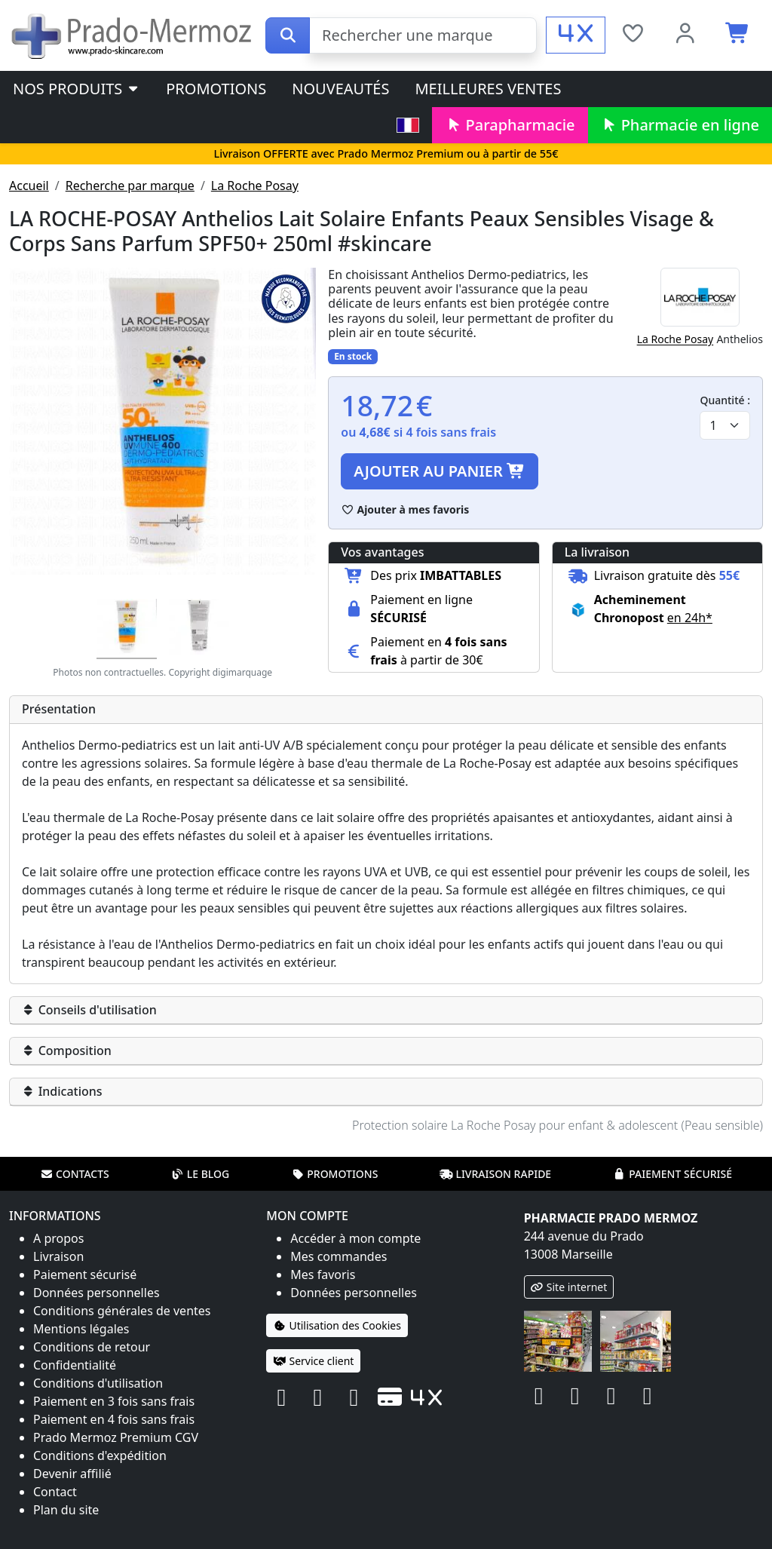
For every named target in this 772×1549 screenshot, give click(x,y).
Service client (313, 1361)
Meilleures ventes (488, 88)
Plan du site (66, 1509)
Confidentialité (74, 1365)
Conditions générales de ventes (122, 1310)
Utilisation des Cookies (337, 1325)
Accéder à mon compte (355, 1238)
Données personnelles (96, 1292)
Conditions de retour (91, 1347)
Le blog (200, 1174)
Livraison (58, 1256)
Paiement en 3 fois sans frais (114, 1401)
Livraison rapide (495, 1174)
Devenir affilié (72, 1473)
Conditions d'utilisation (98, 1383)
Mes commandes (338, 1256)
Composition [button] (67, 1050)
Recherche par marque (130, 185)
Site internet (569, 1287)
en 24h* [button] (689, 617)
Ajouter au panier (439, 471)
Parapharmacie (509, 125)
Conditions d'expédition (100, 1455)
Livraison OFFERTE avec (385, 153)
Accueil (29, 185)
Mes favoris (322, 1274)
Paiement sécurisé (672, 1174)
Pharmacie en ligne (680, 125)
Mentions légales (81, 1328)
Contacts (74, 1174)
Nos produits (76, 88)
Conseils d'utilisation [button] (89, 1009)
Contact (55, 1491)
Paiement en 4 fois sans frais (114, 1419)
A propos (58, 1238)
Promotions (216, 88)
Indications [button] (62, 1091)
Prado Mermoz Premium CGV (115, 1437)
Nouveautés (340, 88)
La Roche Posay (255, 185)
